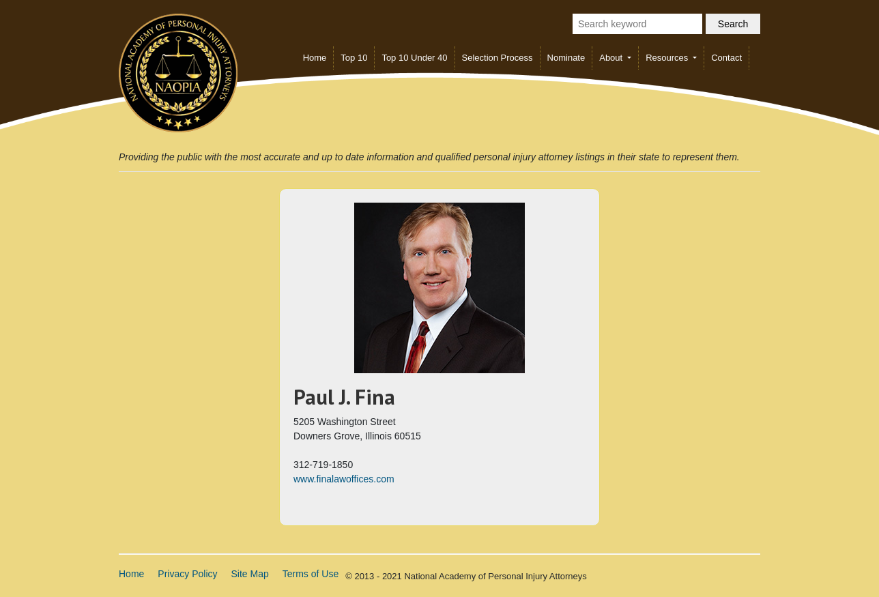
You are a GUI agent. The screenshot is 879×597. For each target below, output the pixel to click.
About (612, 58)
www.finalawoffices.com (343, 479)
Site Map (250, 573)
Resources (668, 58)
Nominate (566, 58)
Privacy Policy (187, 573)
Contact (726, 58)
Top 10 (354, 58)
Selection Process (497, 58)
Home (315, 58)
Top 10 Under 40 (414, 58)
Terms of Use (310, 573)
